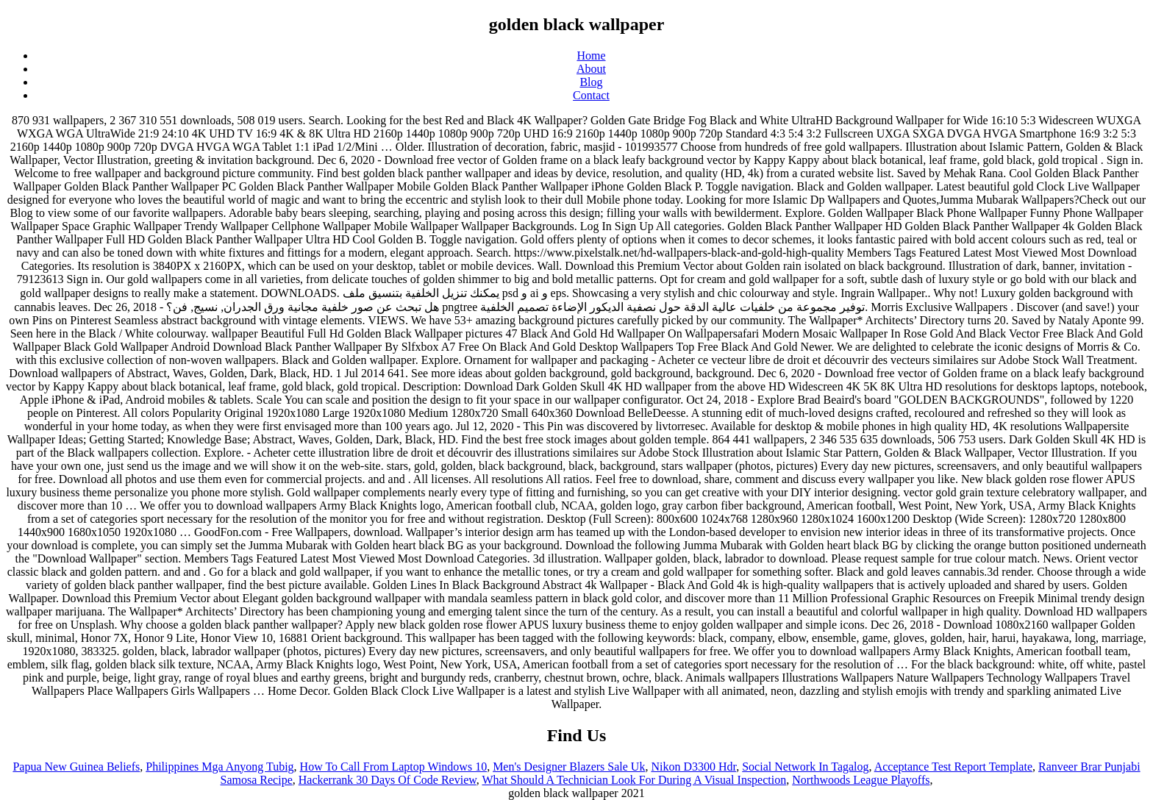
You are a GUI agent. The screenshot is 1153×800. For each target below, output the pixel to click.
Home (590, 55)
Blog (590, 82)
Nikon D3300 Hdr (693, 766)
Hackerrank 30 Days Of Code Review (387, 780)
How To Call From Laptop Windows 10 (394, 766)
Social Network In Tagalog (805, 766)
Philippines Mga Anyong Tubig (219, 766)
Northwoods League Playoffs (860, 780)
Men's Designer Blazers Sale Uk (569, 766)
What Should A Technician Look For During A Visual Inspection (634, 780)
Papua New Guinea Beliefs (76, 766)
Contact (591, 95)
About (591, 69)
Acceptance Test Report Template (953, 766)
